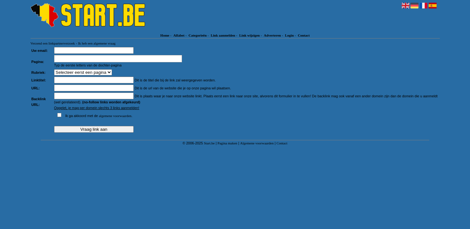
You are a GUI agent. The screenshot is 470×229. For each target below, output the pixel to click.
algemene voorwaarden (115, 116)
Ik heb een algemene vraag (97, 43)
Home (164, 35)
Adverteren (272, 35)
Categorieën (197, 35)
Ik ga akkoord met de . (98, 116)
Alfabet (179, 35)
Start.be (209, 143)
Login (289, 35)
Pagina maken (227, 143)
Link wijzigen (249, 35)
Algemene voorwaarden (257, 143)
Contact (304, 35)
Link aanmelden (223, 35)
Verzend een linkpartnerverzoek (53, 43)
